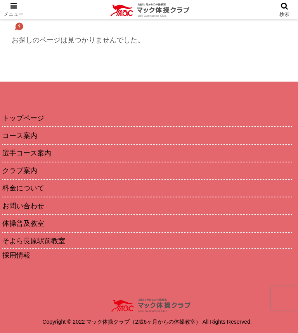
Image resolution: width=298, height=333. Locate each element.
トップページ (23, 118)
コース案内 (19, 135)
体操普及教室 (23, 223)
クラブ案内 (19, 170)
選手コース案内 (26, 153)
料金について (23, 188)
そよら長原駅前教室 (33, 241)
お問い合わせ (23, 206)
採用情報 (16, 255)
